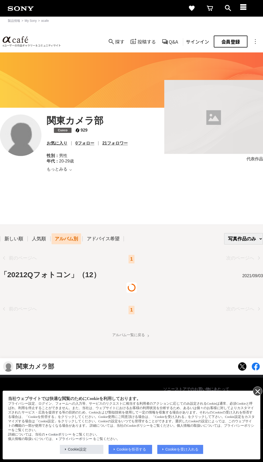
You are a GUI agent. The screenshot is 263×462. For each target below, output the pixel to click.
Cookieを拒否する (131, 449)
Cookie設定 (77, 449)
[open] (228, 8)
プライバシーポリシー (75, 439)
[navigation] (246, 8)
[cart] (210, 8)
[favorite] (192, 8)
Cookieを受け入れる (181, 449)
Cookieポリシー (59, 434)
